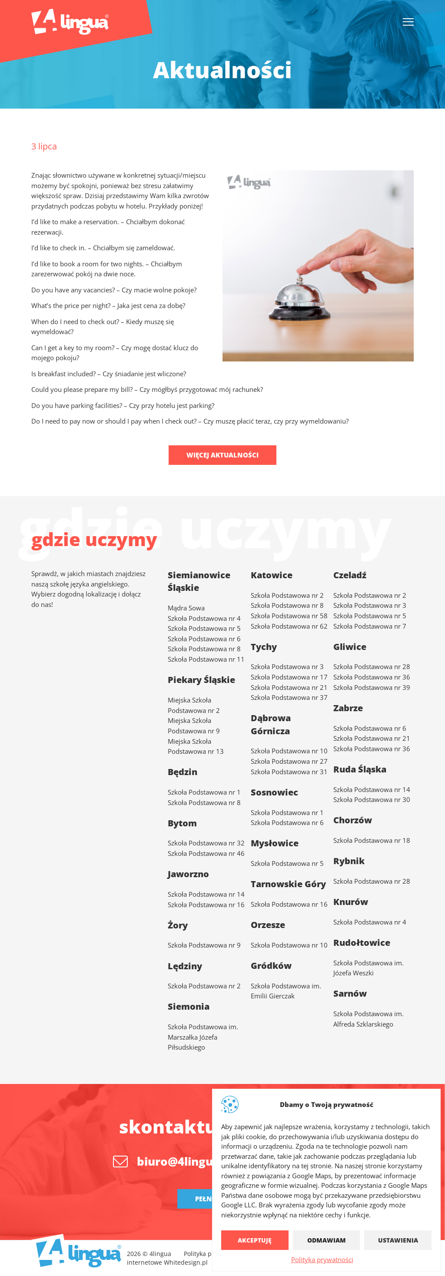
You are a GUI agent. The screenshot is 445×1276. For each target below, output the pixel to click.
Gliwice (349, 647)
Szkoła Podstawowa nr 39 (371, 687)
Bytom (182, 823)
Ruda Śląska (359, 769)
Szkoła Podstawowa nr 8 (204, 648)
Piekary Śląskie (201, 680)
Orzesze (268, 925)
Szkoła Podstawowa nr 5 (204, 628)
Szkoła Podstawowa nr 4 (204, 618)
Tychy (264, 647)
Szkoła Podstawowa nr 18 (371, 840)
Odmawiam (326, 1240)
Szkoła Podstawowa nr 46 (206, 853)
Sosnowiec (274, 792)
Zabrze (348, 708)
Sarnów (350, 993)
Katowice (271, 575)
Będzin (182, 772)
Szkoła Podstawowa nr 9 (204, 945)
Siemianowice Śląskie (199, 581)
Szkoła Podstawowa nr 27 (289, 761)
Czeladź (349, 575)
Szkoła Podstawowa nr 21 (289, 687)
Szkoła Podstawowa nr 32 (206, 843)
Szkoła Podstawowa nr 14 (371, 789)
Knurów (350, 902)
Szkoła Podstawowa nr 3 (287, 666)
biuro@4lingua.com (192, 1161)
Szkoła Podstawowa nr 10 (289, 750)
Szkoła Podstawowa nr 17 (289, 677)
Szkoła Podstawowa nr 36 (371, 677)
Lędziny (185, 966)
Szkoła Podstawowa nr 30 (371, 799)
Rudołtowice (361, 942)
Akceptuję (255, 1240)
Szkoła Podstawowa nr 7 (369, 626)
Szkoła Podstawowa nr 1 (204, 792)
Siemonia (188, 1006)
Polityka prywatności (322, 1259)
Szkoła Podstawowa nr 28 (371, 666)
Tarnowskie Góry (288, 884)
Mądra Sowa (186, 607)
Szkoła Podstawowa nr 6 (204, 638)
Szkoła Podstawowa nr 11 (206, 659)
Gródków (271, 965)
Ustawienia (398, 1240)
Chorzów (352, 820)
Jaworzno (188, 874)
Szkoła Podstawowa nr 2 (369, 595)
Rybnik (349, 861)
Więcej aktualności (222, 455)
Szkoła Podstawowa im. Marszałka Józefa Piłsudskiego (203, 1036)
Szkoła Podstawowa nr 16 (289, 904)
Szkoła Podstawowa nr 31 (289, 771)
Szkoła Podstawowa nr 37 (289, 697)
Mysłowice (275, 843)
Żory (178, 925)
